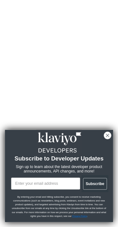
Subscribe (94, 184)
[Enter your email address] (45, 183)
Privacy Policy (79, 216)
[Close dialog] (107, 135)
